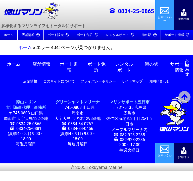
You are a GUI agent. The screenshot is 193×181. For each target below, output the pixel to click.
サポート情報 (174, 35)
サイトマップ (132, 81)
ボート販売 (55, 35)
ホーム (9, 35)
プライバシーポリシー (98, 81)
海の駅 (147, 35)
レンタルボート (117, 35)
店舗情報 (28, 35)
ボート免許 (85, 35)
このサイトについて (59, 81)
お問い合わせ (187, 62)
